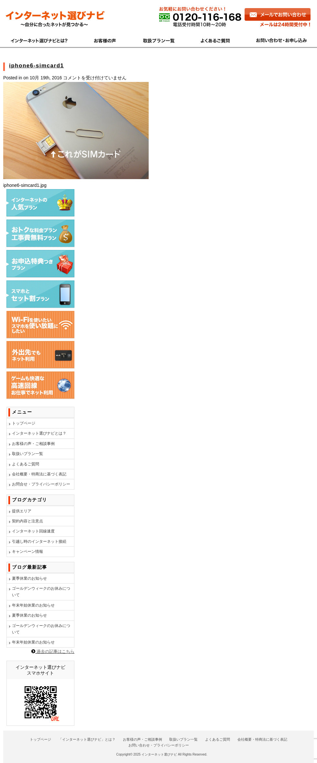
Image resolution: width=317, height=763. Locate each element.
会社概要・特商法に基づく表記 (39, 474)
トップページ (23, 423)
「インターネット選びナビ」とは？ (87, 739)
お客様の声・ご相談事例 (33, 443)
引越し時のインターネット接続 (39, 541)
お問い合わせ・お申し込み (278, 40)
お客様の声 (105, 40)
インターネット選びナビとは (42, 40)
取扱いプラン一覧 (27, 453)
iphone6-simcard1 (36, 66)
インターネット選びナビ (159, 754)
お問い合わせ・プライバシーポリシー (158, 745)
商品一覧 (159, 40)
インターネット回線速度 (33, 531)
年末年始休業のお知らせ (33, 605)
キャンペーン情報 (27, 551)
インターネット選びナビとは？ (39, 433)
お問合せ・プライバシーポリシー (41, 484)
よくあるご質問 (216, 40)
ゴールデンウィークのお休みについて (41, 591)
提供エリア (21, 511)
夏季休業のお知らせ (29, 578)
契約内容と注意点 (27, 521)
